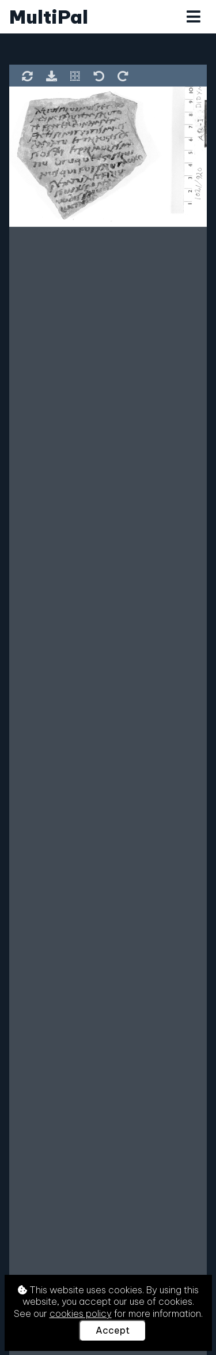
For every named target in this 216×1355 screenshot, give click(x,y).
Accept (113, 1330)
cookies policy (81, 1313)
